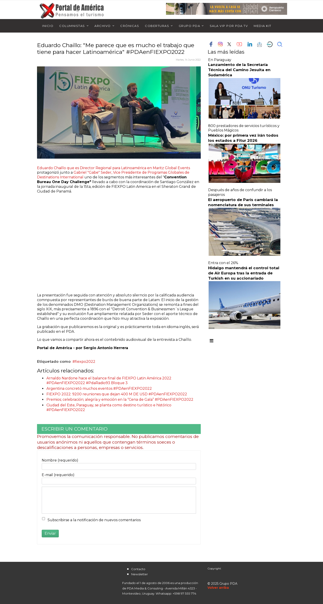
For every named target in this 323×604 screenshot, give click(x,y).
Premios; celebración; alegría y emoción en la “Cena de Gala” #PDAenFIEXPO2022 (119, 399)
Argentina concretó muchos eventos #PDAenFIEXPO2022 (99, 388)
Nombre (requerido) (60, 460)
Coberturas (157, 26)
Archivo (102, 26)
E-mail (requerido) (58, 475)
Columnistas (72, 26)
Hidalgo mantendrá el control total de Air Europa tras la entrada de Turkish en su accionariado (243, 273)
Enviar (50, 533)
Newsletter (139, 574)
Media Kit (262, 26)
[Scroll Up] (218, 588)
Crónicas (129, 26)
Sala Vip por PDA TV (229, 26)
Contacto (138, 569)
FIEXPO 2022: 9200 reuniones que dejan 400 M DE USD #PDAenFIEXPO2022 (116, 394)
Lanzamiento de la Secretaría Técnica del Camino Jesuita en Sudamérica (239, 69)
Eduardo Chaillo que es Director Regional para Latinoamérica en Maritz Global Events (113, 168)
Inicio (47, 26)
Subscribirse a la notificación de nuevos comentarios (94, 520)
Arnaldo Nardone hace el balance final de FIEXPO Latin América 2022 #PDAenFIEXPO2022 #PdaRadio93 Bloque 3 (108, 380)
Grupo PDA (189, 26)
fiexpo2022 (85, 361)
